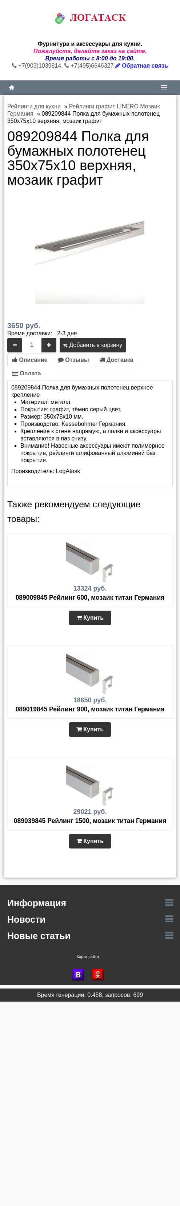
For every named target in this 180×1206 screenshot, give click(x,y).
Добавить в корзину (92, 345)
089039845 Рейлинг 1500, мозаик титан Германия (90, 820)
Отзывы (73, 360)
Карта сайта (88, 956)
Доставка (116, 360)
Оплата (26, 373)
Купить (90, 618)
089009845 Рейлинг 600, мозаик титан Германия (90, 597)
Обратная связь (141, 66)
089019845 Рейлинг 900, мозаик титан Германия (90, 709)
